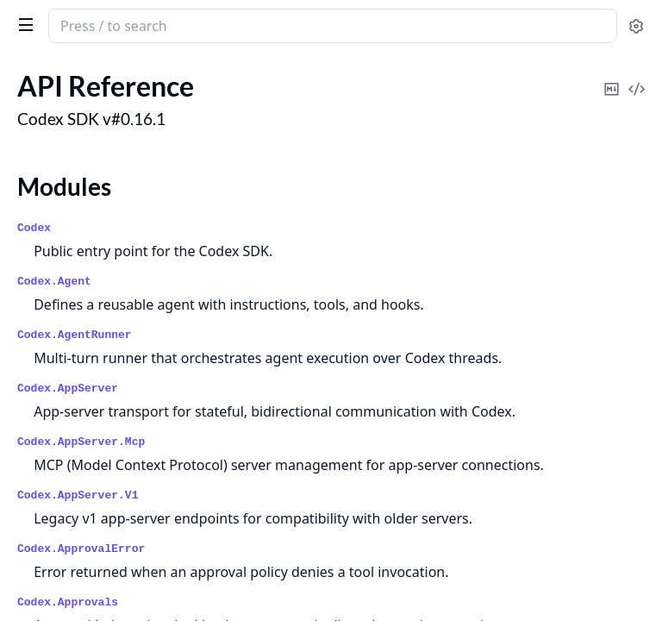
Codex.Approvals (67, 602)
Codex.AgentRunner (74, 335)
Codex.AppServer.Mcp (81, 442)
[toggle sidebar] (22, 24)
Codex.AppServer (67, 388)
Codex (34, 228)
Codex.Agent (54, 281)
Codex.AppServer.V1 (77, 495)
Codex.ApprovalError (81, 549)
